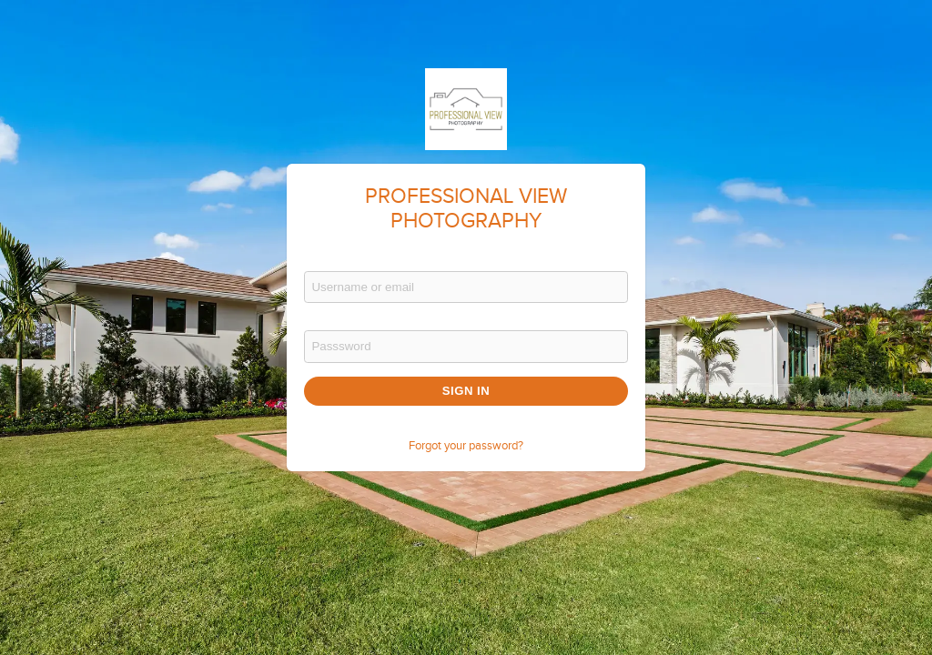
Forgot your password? (466, 445)
